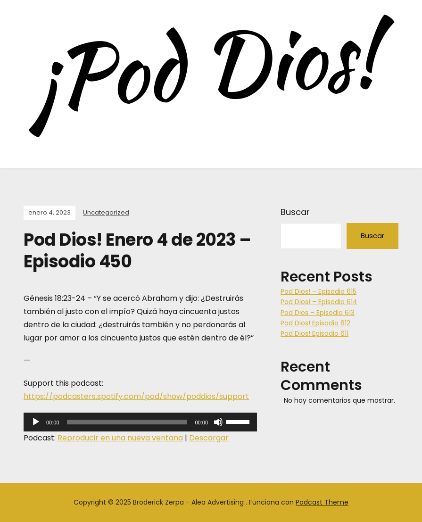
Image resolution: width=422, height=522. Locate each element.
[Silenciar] (218, 422)
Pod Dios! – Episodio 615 (318, 291)
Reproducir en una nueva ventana (120, 437)
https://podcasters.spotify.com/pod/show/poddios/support (136, 396)
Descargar (209, 437)
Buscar (295, 212)
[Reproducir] (36, 422)
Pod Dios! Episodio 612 (315, 323)
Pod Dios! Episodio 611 (314, 333)
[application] (140, 422)
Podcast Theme (322, 502)
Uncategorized (106, 212)
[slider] (127, 422)
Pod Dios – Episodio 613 (318, 312)
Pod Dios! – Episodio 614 (319, 302)
